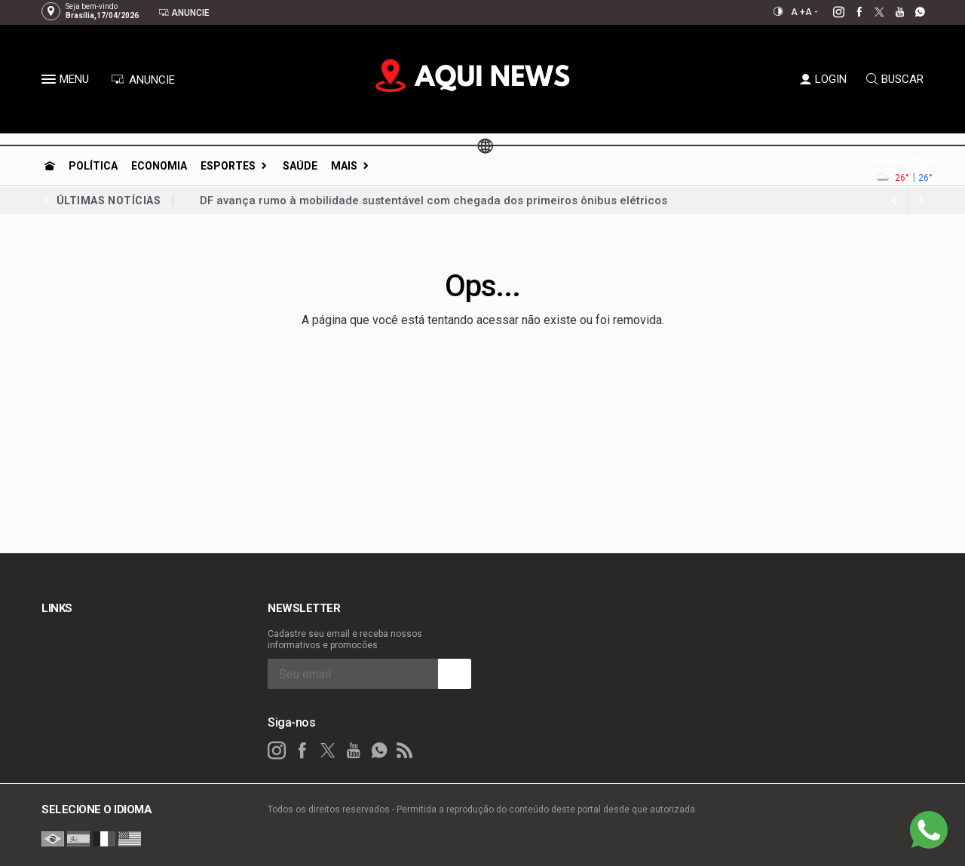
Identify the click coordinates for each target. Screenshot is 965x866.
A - (811, 12)
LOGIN (823, 79)
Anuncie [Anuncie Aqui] (184, 12)
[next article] (894, 200)
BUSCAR (895, 79)
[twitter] (871, 12)
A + (798, 12)
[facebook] (851, 12)
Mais (344, 166)
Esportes (228, 166)
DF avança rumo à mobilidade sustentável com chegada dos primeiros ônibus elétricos (433, 200)
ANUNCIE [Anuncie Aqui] (143, 80)
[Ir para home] (50, 166)
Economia (159, 166)
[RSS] (405, 750)
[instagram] (830, 12)
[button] (50, 82)
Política (93, 166)
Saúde (300, 166)
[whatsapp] (912, 12)
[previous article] (921, 200)
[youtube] (891, 12)
